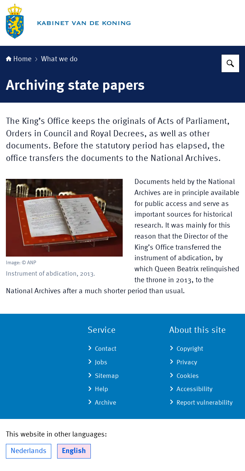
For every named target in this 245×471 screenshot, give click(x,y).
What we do (59, 59)
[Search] (230, 63)
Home (18, 59)
